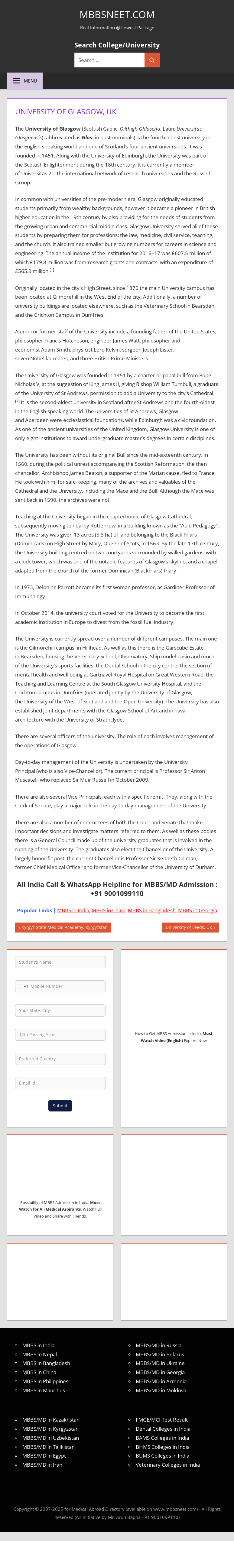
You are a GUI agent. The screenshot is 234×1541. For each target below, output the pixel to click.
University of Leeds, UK (188, 928)
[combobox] (22, 986)
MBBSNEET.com (117, 14)
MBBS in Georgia (197, 910)
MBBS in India (73, 910)
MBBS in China (108, 910)
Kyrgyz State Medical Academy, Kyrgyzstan (64, 928)
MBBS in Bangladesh (152, 910)
